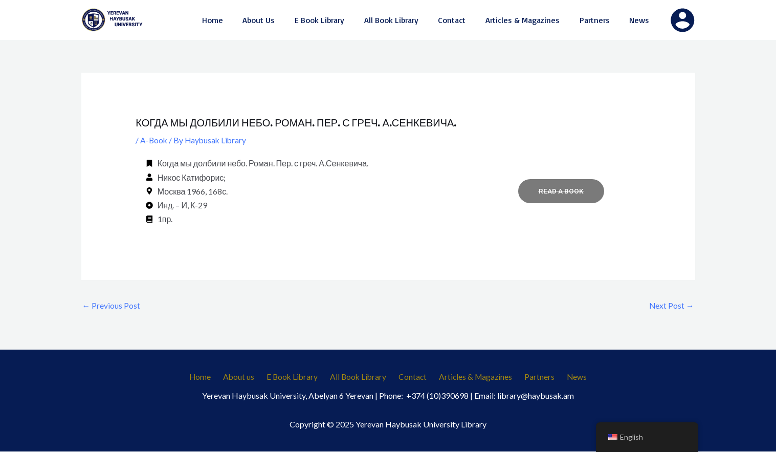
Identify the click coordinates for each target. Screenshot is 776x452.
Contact (411, 377)
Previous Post (111, 305)
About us (246, 377)
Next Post (671, 305)
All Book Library (360, 377)
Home (211, 377)
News (566, 377)
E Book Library (296, 377)
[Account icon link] (682, 20)
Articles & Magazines (471, 377)
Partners (532, 377)
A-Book (154, 140)
